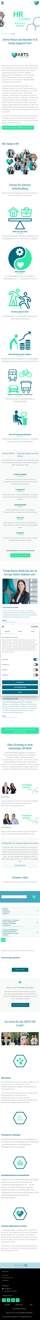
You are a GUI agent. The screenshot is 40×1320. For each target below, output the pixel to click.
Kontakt (7, 1305)
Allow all (20, 682)
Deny (20, 692)
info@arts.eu (8, 1288)
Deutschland (19, 912)
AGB (31, 1305)
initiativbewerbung (20, 1005)
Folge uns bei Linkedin (20, 555)
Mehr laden (20, 970)
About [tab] (33, 631)
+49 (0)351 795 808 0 (10, 1291)
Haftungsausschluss (19, 1309)
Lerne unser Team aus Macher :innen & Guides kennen (20, 731)
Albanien (19, 908)
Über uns (5, 1271)
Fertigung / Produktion (19, 923)
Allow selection (20, 687)
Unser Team (5, 1280)
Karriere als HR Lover (7, 1277)
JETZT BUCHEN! (20, 865)
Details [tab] (20, 631)
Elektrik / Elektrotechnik (19, 922)
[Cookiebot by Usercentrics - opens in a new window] (31, 627)
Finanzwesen (19, 925)
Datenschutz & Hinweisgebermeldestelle (19, 1313)
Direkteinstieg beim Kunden (19, 933)
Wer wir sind (5, 1275)
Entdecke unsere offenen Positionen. (18, 127)
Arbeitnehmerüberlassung (19, 930)
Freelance (19, 935)
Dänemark (19, 910)
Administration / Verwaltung (19, 920)
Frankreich (19, 913)
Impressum (19, 1305)
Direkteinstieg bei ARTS (19, 931)
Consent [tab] (7, 631)
